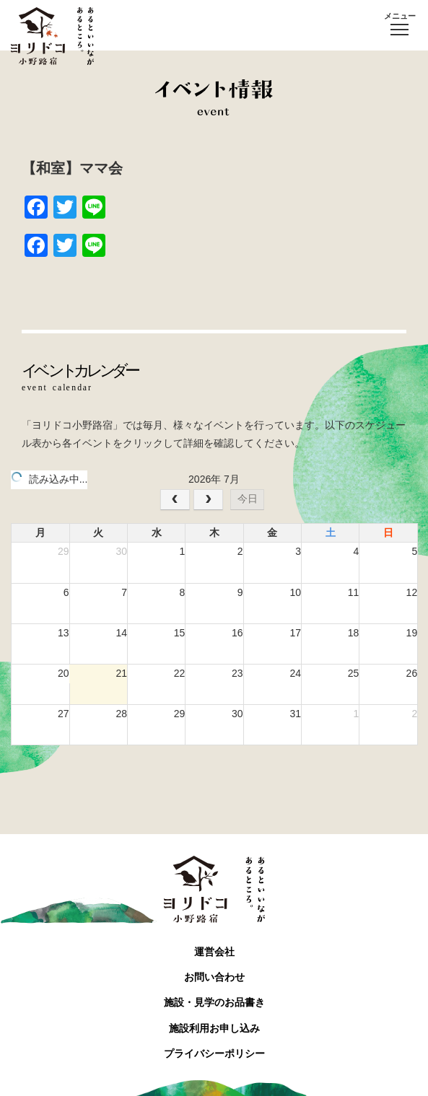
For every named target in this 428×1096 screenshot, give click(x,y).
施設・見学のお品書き (214, 1002)
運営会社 (214, 952)
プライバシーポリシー (214, 1053)
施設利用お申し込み (214, 1028)
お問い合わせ (214, 977)
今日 (247, 498)
